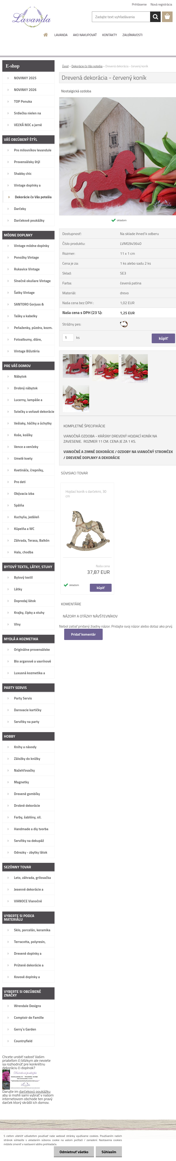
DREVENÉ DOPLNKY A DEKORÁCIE (93, 457)
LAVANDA (60, 34)
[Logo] (31, 17)
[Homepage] (46, 34)
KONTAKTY (109, 34)
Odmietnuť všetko (73, 1152)
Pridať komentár (83, 634)
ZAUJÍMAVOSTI (132, 34)
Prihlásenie (139, 4)
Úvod (65, 66)
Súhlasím (109, 1152)
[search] (155, 16)
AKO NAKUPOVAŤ (85, 34)
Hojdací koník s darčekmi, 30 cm (86, 493)
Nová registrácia (161, 4)
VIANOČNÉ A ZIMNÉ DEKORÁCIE (88, 451)
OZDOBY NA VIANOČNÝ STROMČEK (145, 451)
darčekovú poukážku (35, 1091)
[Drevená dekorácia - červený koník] (76, 355)
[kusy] (68, 338)
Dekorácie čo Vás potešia (87, 66)
